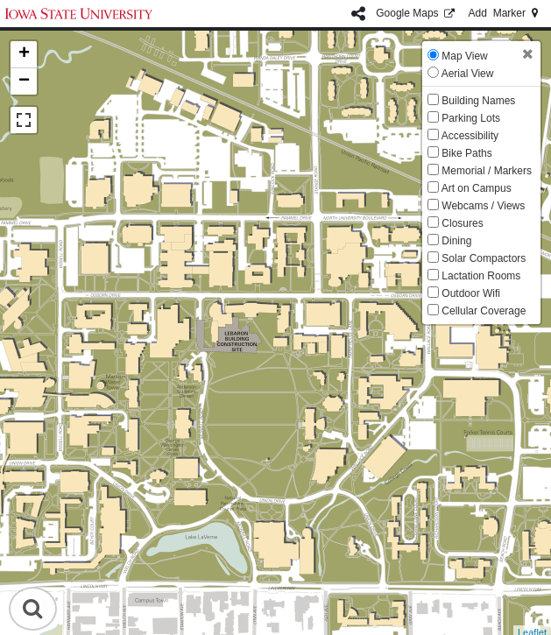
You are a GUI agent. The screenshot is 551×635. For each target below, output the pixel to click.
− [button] (24, 81)
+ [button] (24, 54)
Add (504, 13)
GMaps (416, 13)
